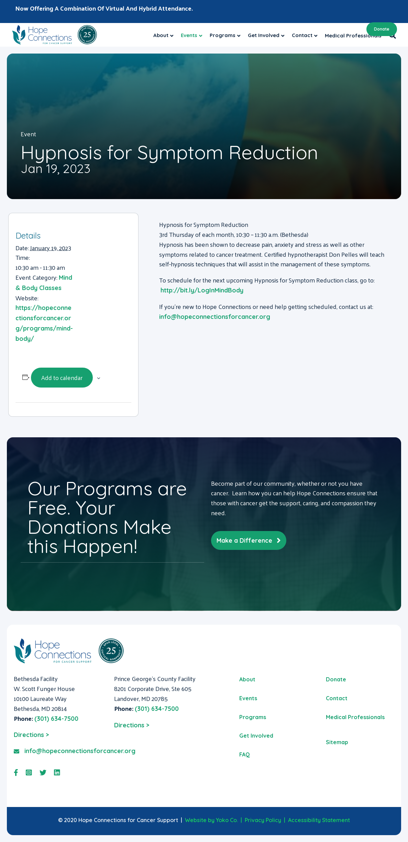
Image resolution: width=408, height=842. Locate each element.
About (160, 35)
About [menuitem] (247, 679)
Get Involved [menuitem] (256, 735)
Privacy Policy (263, 820)
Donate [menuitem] (336, 679)
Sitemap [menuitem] (337, 742)
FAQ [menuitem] (244, 754)
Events (189, 35)
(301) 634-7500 (56, 719)
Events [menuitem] (248, 698)
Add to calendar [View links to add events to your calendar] (61, 377)
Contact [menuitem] (337, 698)
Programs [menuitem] (252, 717)
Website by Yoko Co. (211, 820)
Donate (381, 29)
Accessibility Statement (319, 820)
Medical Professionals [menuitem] (355, 717)
